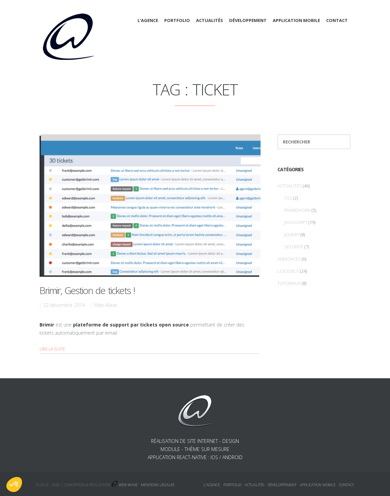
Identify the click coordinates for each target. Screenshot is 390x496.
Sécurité (293, 247)
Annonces (289, 259)
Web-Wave (105, 305)
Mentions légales (157, 484)
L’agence (148, 20)
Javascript (296, 222)
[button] (14, 484)
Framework (297, 210)
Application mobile (296, 20)
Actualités (209, 20)
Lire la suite (52, 349)
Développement (248, 20)
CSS (288, 198)
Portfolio (177, 20)
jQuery (291, 234)
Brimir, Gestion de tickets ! (87, 290)
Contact (337, 20)
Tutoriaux (289, 283)
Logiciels (288, 271)
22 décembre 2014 (64, 305)
